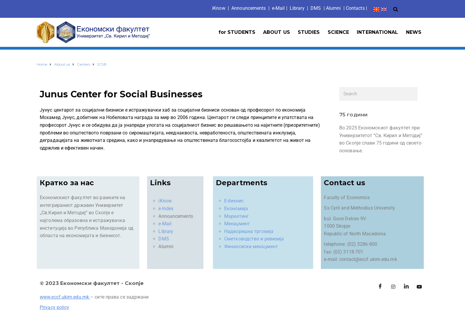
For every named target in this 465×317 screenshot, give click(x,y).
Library (297, 8)
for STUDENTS (237, 32)
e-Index (165, 208)
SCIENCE (338, 32)
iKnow (165, 201)
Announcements (248, 8)
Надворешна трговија (248, 231)
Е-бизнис (234, 201)
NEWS (413, 32)
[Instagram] (393, 286)
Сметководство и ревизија (254, 239)
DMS (315, 8)
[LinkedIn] (406, 286)
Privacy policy (54, 307)
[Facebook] (380, 286)
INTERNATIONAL (377, 32)
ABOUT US (276, 32)
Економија (236, 208)
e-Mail (164, 223)
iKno (218, 8)
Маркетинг (236, 216)
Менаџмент (237, 223)
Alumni (333, 8)
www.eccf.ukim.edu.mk (64, 297)
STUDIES (309, 32)
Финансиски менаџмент (251, 246)
